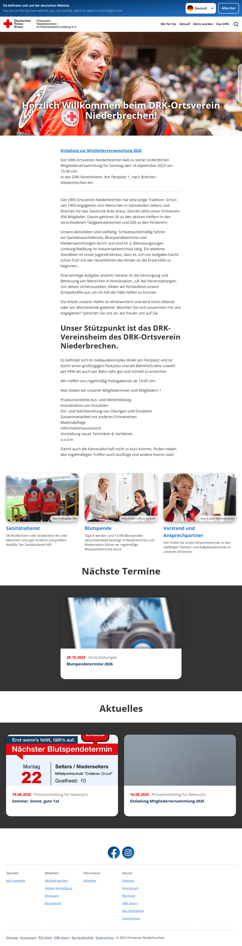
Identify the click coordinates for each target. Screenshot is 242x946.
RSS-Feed (128, 896)
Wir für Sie (168, 24)
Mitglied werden (56, 881)
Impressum (130, 888)
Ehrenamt (52, 896)
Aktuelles (89, 881)
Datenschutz (131, 918)
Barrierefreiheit (133, 911)
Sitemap (128, 881)
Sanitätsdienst (23, 528)
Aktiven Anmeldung (58, 888)
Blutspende (98, 528)
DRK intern (130, 903)
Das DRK (222, 24)
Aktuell (184, 24)
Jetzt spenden (16, 881)
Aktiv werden (203, 24)
